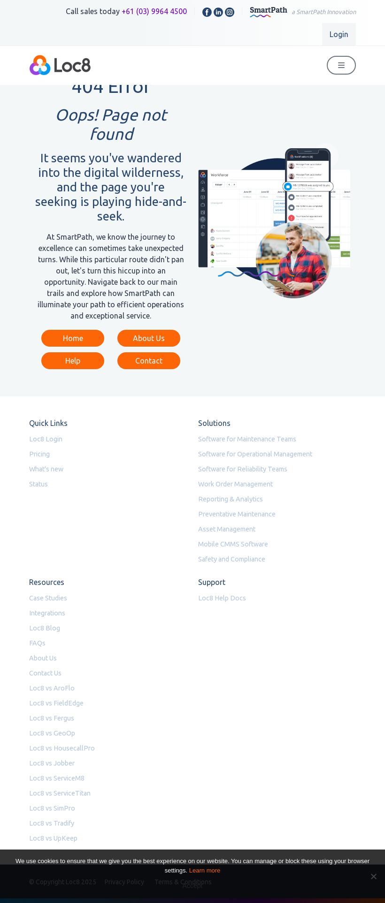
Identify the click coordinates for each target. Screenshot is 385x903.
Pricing (39, 454)
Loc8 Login (45, 439)
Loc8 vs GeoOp (52, 733)
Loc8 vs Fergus (51, 718)
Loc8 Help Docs (222, 598)
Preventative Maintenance (237, 514)
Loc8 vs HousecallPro (62, 748)
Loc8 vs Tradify (51, 823)
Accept (193, 885)
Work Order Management (235, 484)
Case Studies (48, 598)
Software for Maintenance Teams (247, 439)
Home (73, 338)
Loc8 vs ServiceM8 (57, 778)
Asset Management (226, 529)
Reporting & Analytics (230, 499)
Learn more (204, 870)
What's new (46, 469)
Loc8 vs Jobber (52, 763)
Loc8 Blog (44, 628)
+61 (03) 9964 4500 (154, 11)
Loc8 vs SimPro (52, 808)
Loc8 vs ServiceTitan (60, 793)
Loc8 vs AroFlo (52, 688)
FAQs (37, 643)
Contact (148, 361)
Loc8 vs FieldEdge (56, 703)
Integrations (47, 613)
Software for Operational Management (255, 454)
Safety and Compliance (231, 559)
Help (72, 361)
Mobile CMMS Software (233, 544)
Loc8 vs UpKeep (53, 838)
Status (38, 484)
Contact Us (45, 673)
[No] (373, 876)
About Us (149, 338)
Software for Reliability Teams (242, 469)
